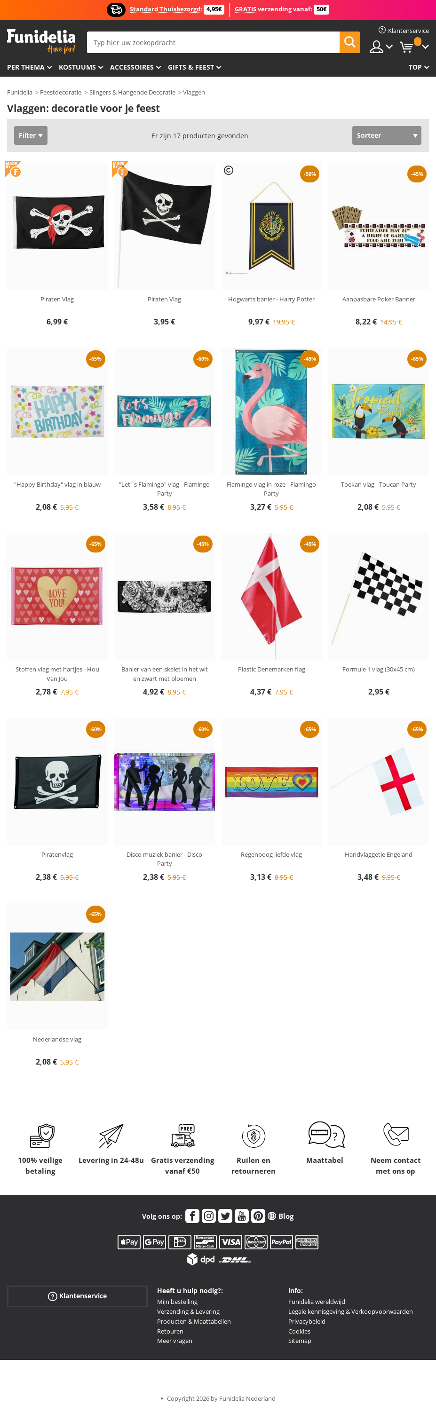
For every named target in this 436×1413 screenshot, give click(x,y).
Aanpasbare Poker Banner (378, 299)
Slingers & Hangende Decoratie (132, 92)
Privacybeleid (306, 1321)
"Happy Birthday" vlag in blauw (57, 484)
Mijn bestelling (177, 1301)
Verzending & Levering (188, 1311)
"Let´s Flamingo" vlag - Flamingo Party (164, 489)
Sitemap (299, 1340)
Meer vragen (174, 1340)
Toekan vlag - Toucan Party (378, 484)
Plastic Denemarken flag (271, 669)
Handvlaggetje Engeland (378, 854)
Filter (27, 135)
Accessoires (132, 67)
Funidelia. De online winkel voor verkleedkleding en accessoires (41, 41)
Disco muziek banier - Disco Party (164, 859)
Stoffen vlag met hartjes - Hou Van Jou (57, 674)
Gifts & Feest (191, 67)
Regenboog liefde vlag (271, 854)
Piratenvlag (57, 854)
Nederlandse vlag (57, 1039)
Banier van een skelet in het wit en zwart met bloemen (164, 674)
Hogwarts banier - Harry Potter (271, 299)
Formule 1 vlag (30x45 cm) (378, 669)
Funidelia (19, 92)
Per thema (26, 67)
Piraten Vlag (57, 299)
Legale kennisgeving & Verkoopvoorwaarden (350, 1311)
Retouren (170, 1331)
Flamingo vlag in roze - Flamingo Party (271, 489)
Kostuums (77, 67)
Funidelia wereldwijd (316, 1301)
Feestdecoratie (60, 92)
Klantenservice (77, 1296)
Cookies (299, 1331)
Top (415, 67)
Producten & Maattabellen (194, 1321)
